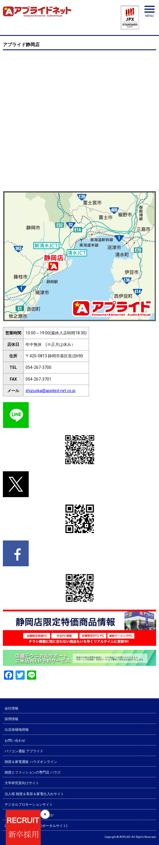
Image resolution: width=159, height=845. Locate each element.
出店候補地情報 (17, 730)
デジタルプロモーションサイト (29, 805)
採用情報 (11, 719)
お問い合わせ (15, 741)
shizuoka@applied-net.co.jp (50, 390)
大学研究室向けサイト (22, 783)
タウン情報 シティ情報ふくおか (29, 815)
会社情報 (11, 708)
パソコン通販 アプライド (24, 751)
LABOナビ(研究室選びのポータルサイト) (36, 826)
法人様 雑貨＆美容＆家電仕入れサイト (34, 794)
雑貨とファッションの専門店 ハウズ (33, 772)
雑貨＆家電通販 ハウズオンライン (31, 762)
